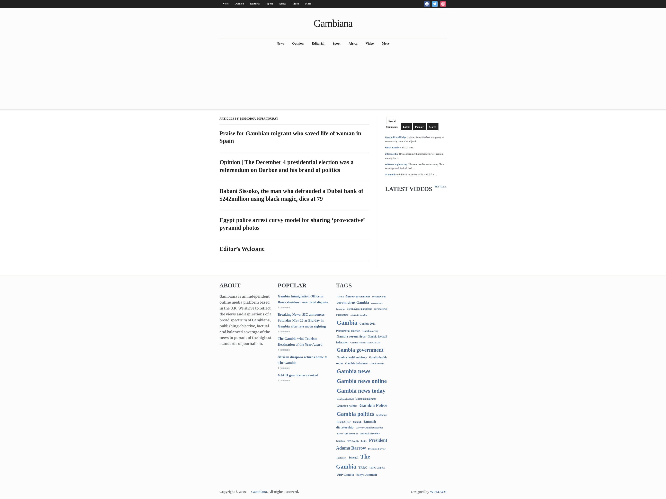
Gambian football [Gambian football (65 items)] (345, 399)
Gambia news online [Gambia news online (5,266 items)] (362, 381)
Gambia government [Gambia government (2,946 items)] (360, 350)
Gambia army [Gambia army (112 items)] (370, 330)
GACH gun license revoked (298, 375)
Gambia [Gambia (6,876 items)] (347, 322)
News (226, 3)
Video (295, 3)
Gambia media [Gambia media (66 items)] (377, 363)
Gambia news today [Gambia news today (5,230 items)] (361, 391)
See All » (440, 186)
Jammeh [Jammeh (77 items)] (357, 422)
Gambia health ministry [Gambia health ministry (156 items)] (352, 357)
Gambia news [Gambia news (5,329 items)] (353, 371)
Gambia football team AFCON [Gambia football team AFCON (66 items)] (365, 342)
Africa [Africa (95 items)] (340, 296)
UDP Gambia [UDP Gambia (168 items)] (345, 474)
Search (432, 127)
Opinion (239, 3)
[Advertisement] (333, 78)
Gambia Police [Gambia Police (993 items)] (373, 405)
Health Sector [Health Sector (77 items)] (344, 422)
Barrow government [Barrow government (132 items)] (358, 296)
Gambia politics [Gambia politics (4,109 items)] (355, 414)
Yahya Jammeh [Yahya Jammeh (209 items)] (366, 474)
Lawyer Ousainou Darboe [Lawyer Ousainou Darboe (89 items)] (369, 427)
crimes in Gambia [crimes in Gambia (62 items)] (358, 315)
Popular (419, 127)
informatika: (392, 154)
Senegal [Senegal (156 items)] (353, 457)
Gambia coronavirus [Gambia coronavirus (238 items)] (351, 336)
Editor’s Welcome (242, 249)
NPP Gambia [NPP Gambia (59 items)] (353, 441)
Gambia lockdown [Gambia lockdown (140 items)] (356, 363)
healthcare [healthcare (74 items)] (381, 415)
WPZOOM (438, 492)
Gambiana (333, 23)
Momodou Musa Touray (259, 118)
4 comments (284, 307)
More (308, 3)
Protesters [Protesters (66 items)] (342, 457)
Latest (406, 127)
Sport (269, 3)
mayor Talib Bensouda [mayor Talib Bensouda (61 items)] (347, 433)
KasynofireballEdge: (396, 137)
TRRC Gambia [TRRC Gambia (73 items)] (377, 467)
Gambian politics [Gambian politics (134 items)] (347, 405)
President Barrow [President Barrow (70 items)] (376, 448)
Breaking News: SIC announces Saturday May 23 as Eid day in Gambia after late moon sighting (302, 320)
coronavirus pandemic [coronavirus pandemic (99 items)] (359, 308)
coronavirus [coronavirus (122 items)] (379, 296)
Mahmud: (390, 174)
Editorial (255, 3)
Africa (282, 3)
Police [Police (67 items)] (364, 441)
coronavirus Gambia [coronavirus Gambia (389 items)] (353, 303)
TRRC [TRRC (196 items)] (362, 467)
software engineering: (396, 164)
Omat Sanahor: (393, 147)
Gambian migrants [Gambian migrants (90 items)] (366, 398)
